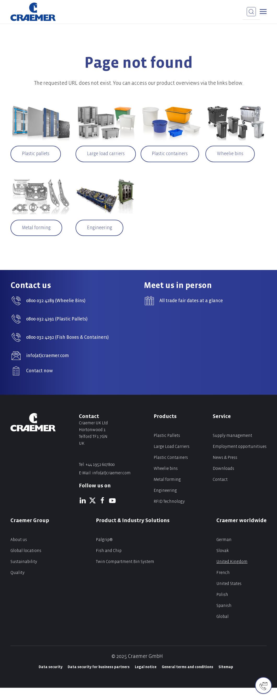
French (223, 584)
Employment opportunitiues (240, 457)
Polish (222, 606)
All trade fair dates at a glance (191, 311)
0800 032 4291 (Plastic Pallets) (57, 330)
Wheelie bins (231, 153)
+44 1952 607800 (99, 475)
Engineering (100, 238)
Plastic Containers (171, 468)
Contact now (39, 382)
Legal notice (146, 678)
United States (228, 595)
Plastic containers (171, 153)
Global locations (25, 562)
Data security (50, 678)
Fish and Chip (109, 562)
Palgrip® (104, 551)
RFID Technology (169, 512)
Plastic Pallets (167, 446)
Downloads (223, 479)
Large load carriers (106, 159)
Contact (220, 490)
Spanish (224, 617)
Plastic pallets (37, 153)
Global (222, 627)
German (224, 551)
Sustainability (23, 573)
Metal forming (37, 238)
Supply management (232, 446)
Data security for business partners (99, 678)
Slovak (222, 562)
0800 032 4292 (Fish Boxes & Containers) (67, 348)
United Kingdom (231, 573)
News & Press (225, 468)
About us (18, 551)
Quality (17, 584)
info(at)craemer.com (47, 366)
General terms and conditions (187, 678)
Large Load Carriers (171, 457)
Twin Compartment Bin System (125, 573)
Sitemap (225, 678)
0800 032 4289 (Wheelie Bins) (55, 311)
